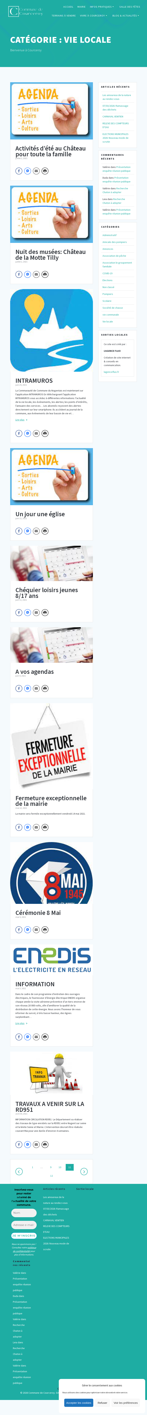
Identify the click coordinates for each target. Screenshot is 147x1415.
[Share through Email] (36, 171)
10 (61, 1167)
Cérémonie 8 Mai (38, 913)
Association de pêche (114, 255)
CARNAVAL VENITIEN (113, 116)
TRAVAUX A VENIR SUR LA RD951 (49, 1107)
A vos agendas (34, 672)
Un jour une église (40, 514)
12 (53, 1175)
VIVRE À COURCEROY (92, 15)
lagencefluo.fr (111, 371)
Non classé (108, 287)
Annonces (108, 249)
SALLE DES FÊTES (129, 6)
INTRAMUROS (34, 381)
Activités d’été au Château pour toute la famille (50, 151)
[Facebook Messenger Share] (27, 171)
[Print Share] (45, 171)
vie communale (111, 314)
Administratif (110, 235)
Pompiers (108, 294)
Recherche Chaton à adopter (19, 1330)
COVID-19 (107, 273)
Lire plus (19, 419)
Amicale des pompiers (115, 242)
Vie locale (108, 321)
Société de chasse (113, 307)
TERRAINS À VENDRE (64, 15)
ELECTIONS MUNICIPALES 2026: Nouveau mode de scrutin (115, 137)
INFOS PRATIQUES (101, 6)
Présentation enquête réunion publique (22, 1284)
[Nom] (24, 1213)
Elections (108, 280)
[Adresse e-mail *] (24, 1225)
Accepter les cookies (78, 1402)
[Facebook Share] (18, 171)
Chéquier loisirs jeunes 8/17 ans (46, 593)
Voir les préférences (126, 1402)
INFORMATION (35, 984)
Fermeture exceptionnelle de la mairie (51, 801)
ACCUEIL (68, 6)
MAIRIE (81, 6)
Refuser (102, 1402)
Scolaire (107, 300)
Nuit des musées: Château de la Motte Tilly (50, 255)
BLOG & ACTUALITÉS (125, 15)
